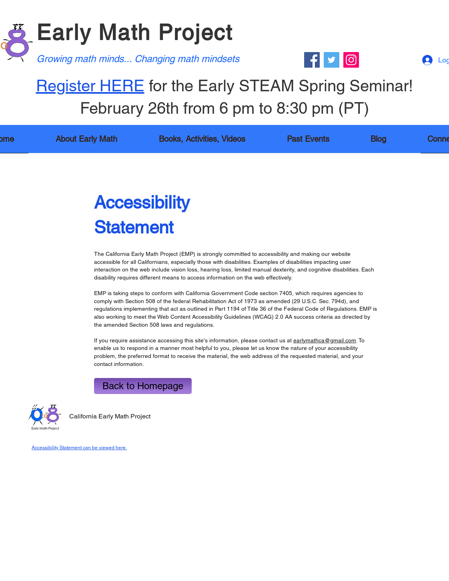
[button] (202, 141)
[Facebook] (312, 60)
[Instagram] (351, 60)
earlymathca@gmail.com (324, 340)
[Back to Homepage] (143, 386)
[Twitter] (331, 60)
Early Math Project (134, 32)
